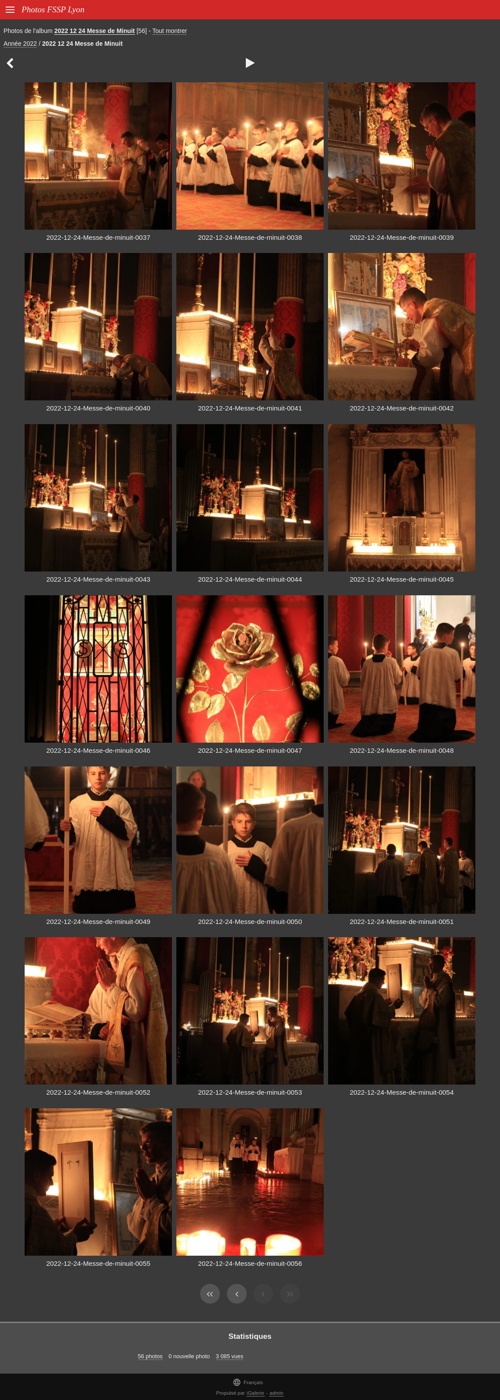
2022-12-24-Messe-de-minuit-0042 (402, 408)
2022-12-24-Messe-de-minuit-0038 (250, 237)
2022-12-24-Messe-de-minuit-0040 (98, 408)
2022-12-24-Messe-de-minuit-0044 (250, 579)
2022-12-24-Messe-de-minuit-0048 (402, 750)
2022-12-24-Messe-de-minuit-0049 (98, 921)
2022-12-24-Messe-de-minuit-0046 (98, 750)
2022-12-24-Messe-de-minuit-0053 (250, 1092)
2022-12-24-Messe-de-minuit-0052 (98, 1092)
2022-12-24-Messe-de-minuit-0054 (402, 1092)
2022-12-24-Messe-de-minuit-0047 (250, 750)
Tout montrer (169, 30)
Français (248, 1382)
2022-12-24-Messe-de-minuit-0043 (98, 579)
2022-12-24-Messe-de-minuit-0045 (402, 579)
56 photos (150, 1356)
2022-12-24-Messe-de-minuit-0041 (250, 408)
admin (276, 1393)
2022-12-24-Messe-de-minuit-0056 (250, 1263)
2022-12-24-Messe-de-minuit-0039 (402, 237)
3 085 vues (230, 1356)
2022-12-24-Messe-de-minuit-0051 (402, 921)
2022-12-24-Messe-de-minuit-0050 (250, 921)
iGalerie (255, 1393)
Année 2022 (20, 43)
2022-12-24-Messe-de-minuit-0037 (98, 237)
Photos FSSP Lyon (53, 9)
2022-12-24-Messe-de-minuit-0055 (98, 1263)
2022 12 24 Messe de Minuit (94, 30)
